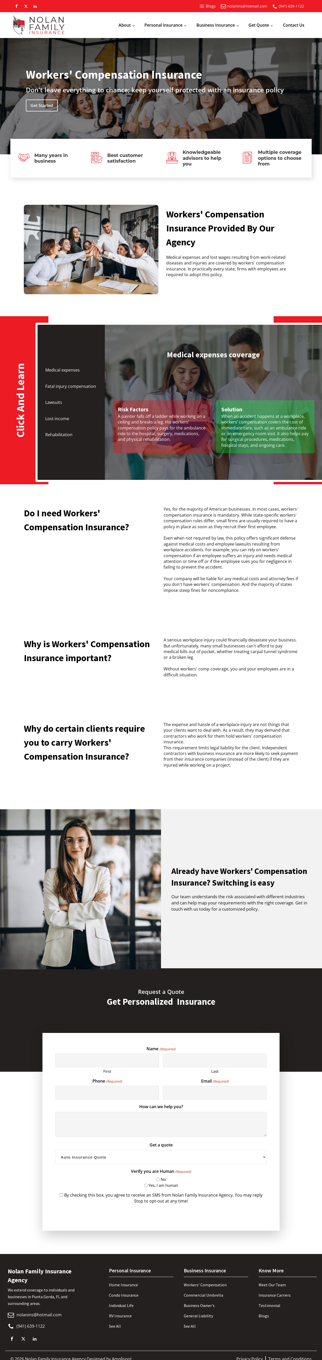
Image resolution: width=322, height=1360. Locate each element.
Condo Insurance (123, 1295)
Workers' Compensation (205, 1284)
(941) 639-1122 (291, 6)
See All (115, 1326)
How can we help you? (161, 1106)
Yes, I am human (163, 1185)
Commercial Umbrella (203, 1295)
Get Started (42, 105)
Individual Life (121, 1305)
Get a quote (161, 1145)
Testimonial (269, 1305)
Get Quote (258, 25)
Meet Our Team (272, 1284)
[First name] (107, 1060)
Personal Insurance (163, 25)
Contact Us (293, 25)
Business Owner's (199, 1305)
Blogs (264, 1315)
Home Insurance (123, 1284)
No (163, 1179)
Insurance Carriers (275, 1295)
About (125, 25)
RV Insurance (120, 1315)
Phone (107, 1081)
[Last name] (214, 1060)
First (107, 1071)
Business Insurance (215, 25)
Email (215, 1081)
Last (214, 1071)
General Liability (198, 1315)
